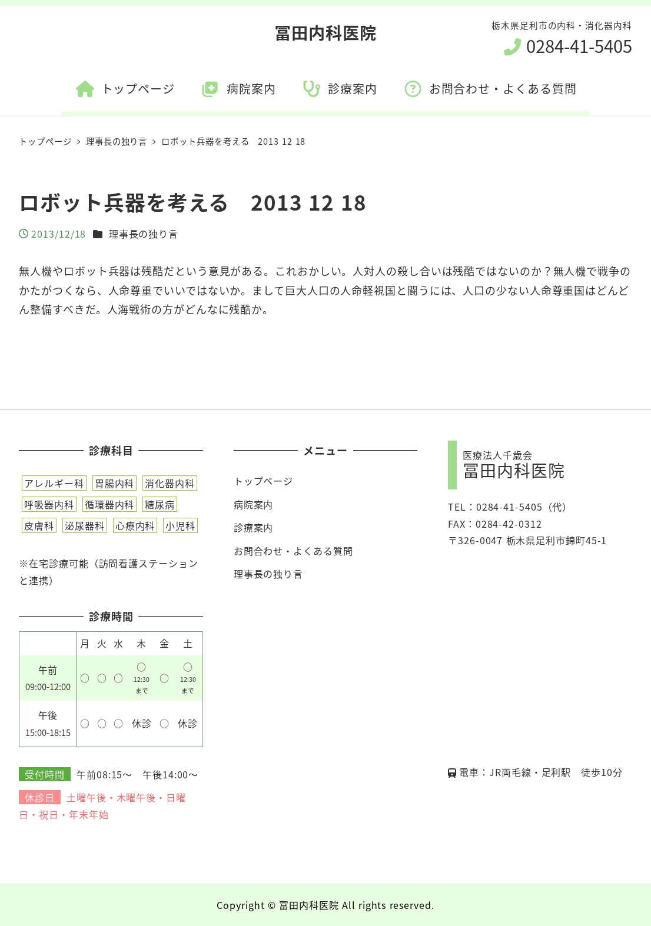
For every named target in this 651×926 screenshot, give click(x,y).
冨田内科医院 (325, 32)
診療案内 (254, 527)
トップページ (263, 481)
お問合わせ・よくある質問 (293, 551)
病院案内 (254, 504)
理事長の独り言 (143, 233)
